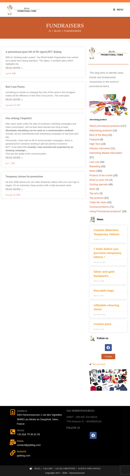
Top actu (94, 193)
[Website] (12, 453)
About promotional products (104, 126)
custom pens (103, 324)
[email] (12, 442)
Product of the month (100, 175)
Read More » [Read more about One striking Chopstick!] (14, 157)
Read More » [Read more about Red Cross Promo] (14, 99)
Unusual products (99, 206)
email (20, 441)
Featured (94, 139)
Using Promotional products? (105, 211)
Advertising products (100, 130)
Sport (92, 189)
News (92, 170)
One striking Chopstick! (19, 118)
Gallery (48, 469)
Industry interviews (99, 148)
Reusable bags (104, 290)
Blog (37, 469)
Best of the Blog (98, 135)
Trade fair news (97, 202)
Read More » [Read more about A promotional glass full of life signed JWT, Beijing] (14, 68)
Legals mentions (65, 469)
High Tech (94, 144)
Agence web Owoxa (89, 469)
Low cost (94, 162)
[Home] (50, 31)
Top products (96, 198)
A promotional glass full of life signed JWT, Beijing (33, 51)
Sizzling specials (98, 184)
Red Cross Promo (15, 86)
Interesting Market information (105, 153)
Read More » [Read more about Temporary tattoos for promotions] (14, 189)
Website (21, 451)
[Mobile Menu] (118, 9)
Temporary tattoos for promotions (24, 176)
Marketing (94, 166)
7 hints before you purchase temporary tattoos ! (107, 253)
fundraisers (72, 31)
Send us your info (99, 179)
